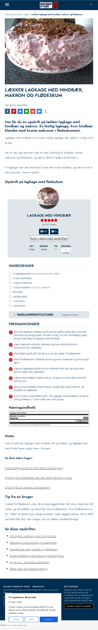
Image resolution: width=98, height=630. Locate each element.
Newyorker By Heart (13, 14)
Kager (26, 14)
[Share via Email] (26, 111)
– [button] (62, 250)
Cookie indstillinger (78, 606)
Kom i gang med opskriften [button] (49, 238)
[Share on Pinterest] (13, 111)
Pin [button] (54, 231)
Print (44, 231)
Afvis (31, 619)
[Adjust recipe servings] (66, 250)
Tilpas (16, 619)
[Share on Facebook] (7, 111)
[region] (33, 609)
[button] (42, 220)
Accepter (48, 619)
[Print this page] (32, 111)
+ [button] (69, 250)
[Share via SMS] (39, 111)
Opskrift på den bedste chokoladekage (27, 487)
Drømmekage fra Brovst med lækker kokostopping (34, 468)
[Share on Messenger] (20, 111)
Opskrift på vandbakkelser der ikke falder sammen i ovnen (38, 477)
